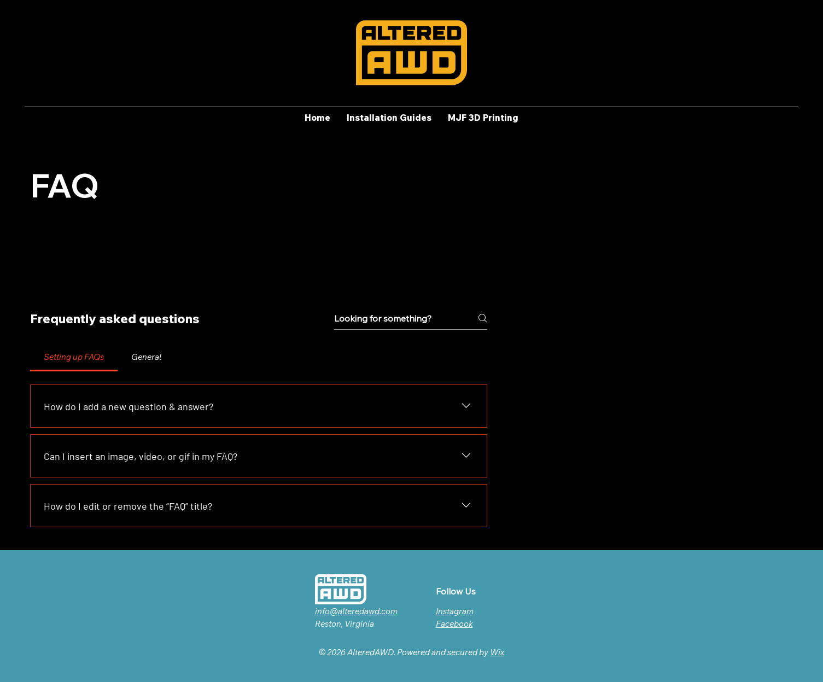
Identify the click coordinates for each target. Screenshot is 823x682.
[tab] (74, 357)
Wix (497, 652)
